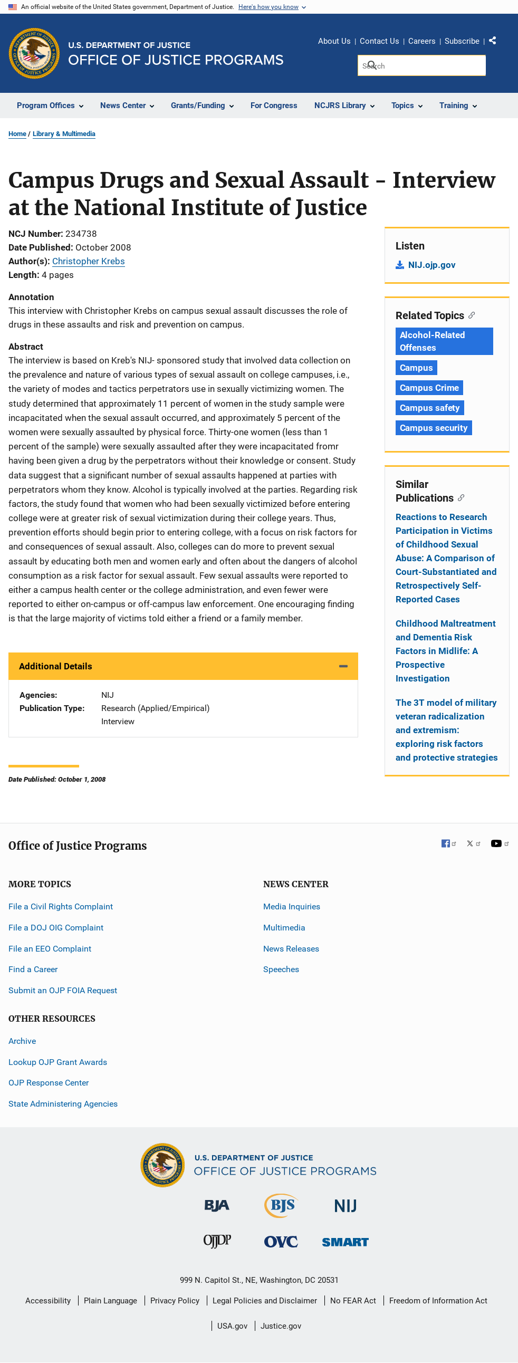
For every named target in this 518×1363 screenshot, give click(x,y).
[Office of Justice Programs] (34, 53)
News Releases (291, 949)
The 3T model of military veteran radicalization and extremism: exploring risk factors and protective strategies (447, 730)
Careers (422, 41)
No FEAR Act (353, 1301)
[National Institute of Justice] (345, 1201)
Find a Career (32, 969)
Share (496, 43)
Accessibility (48, 1301)
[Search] (422, 65)
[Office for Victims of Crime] (281, 1241)
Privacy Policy (174, 1301)
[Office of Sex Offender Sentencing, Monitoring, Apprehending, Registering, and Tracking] (345, 1239)
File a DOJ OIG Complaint (55, 928)
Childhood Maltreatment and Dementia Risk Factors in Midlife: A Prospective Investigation (446, 651)
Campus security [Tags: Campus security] (434, 428)
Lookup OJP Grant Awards (57, 1062)
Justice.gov (281, 1326)
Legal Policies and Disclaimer (265, 1301)
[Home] (176, 53)
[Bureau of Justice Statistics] (281, 1213)
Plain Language (110, 1301)
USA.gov (232, 1326)
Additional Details (55, 666)
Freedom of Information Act (438, 1301)
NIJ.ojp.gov (432, 265)
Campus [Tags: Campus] (416, 367)
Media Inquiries (291, 906)
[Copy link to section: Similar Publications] (459, 497)
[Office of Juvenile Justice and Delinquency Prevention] (217, 1244)
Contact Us (379, 41)
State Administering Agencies (63, 1104)
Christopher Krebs (88, 261)
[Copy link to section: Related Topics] (469, 314)
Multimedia (284, 928)
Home (17, 134)
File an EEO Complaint (49, 949)
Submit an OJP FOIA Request (62, 990)
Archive (22, 1041)
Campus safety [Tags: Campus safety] (430, 407)
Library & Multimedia (64, 134)
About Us (334, 41)
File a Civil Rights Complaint (60, 906)
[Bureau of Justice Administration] (217, 1201)
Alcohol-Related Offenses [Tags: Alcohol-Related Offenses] (433, 341)
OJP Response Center (48, 1083)
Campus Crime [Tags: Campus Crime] (429, 387)
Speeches (281, 969)
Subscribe (462, 41)
